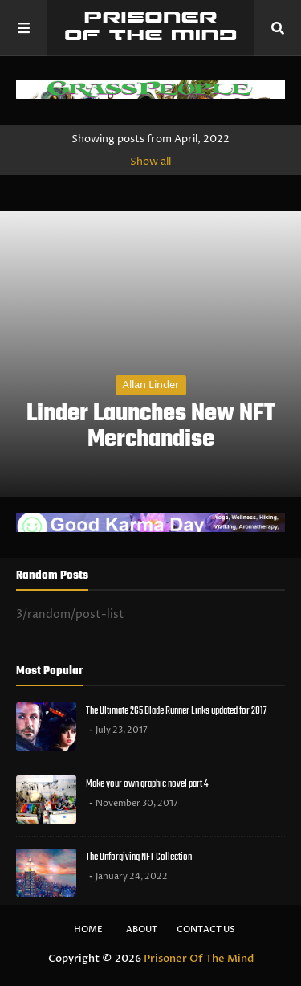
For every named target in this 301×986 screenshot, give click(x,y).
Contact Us (206, 929)
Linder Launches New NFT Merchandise (150, 426)
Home (88, 929)
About (141, 929)
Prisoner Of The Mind (199, 958)
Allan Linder (151, 385)
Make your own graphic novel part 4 (147, 783)
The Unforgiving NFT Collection (139, 857)
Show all (150, 161)
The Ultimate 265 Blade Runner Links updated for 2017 (176, 710)
